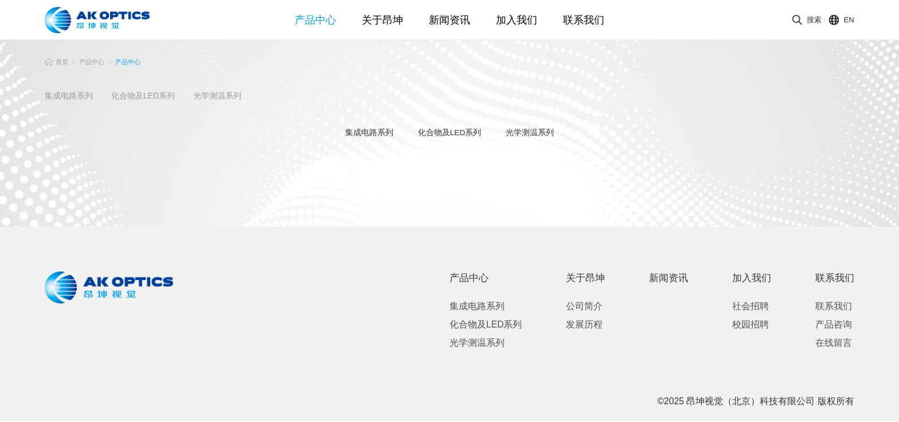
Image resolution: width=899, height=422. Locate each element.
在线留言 (826, 344)
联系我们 (583, 24)
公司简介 (577, 307)
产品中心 (315, 24)
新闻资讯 (449, 24)
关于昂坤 (382, 24)
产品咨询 (826, 325)
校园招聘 (743, 325)
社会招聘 (743, 307)
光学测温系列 (477, 344)
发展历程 (577, 325)
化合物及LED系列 (486, 325)
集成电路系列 (477, 307)
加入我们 (516, 24)
